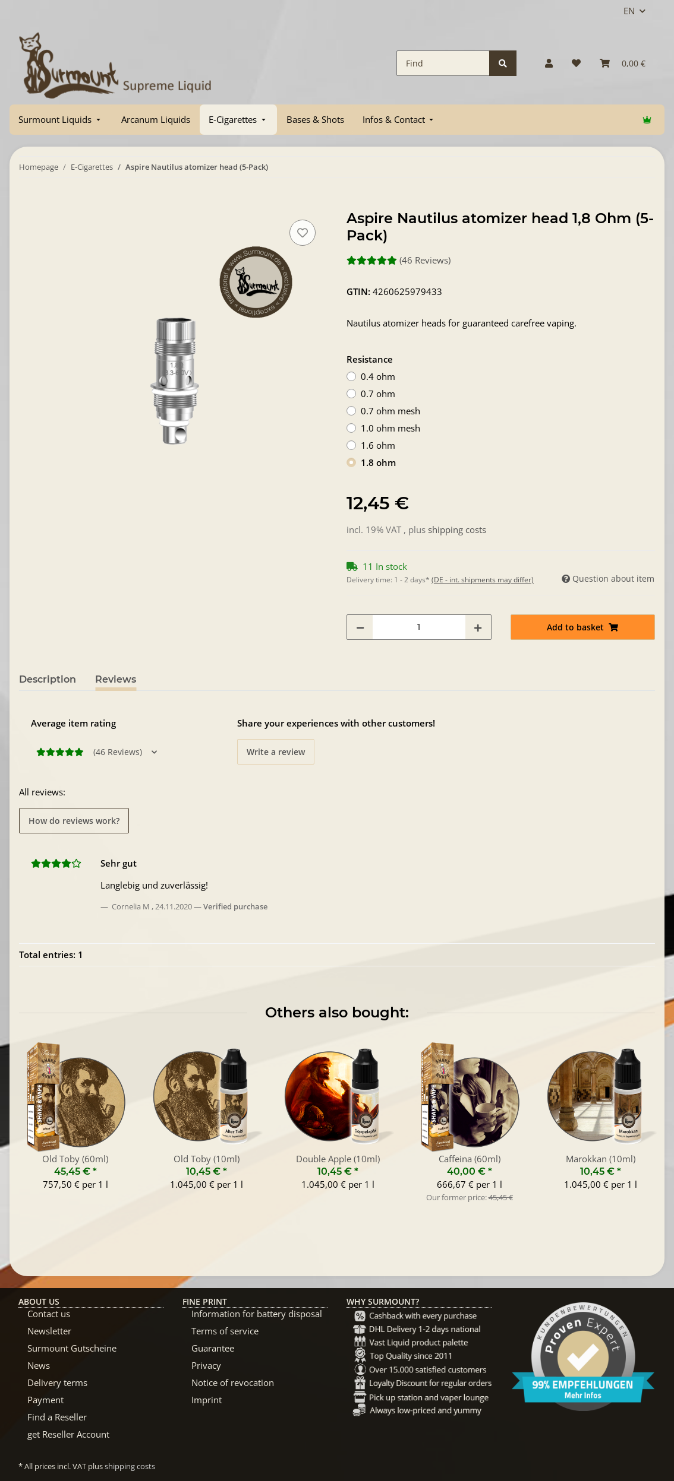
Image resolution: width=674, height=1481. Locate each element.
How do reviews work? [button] (74, 820)
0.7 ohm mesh (390, 411)
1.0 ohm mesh (390, 428)
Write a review (276, 751)
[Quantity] (419, 627)
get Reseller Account (68, 1434)
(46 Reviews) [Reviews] (399, 260)
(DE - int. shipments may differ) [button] (483, 580)
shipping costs (457, 529)
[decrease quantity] (360, 627)
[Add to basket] (28, 203)
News (38, 1365)
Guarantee (212, 1348)
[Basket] (622, 63)
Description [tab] (47, 679)
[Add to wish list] (302, 233)
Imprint (206, 1400)
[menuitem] (61, 119)
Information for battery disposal (256, 1314)
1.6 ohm (378, 445)
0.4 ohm (378, 376)
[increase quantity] (478, 627)
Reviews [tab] (115, 679)
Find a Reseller (57, 1417)
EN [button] (629, 11)
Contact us (48, 1314)
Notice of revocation (232, 1382)
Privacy (206, 1365)
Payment (45, 1400)
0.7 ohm (378, 393)
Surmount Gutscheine (71, 1348)
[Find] (443, 63)
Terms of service (225, 1331)
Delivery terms (57, 1382)
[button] (549, 63)
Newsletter (49, 1331)
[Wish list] (576, 63)
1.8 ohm (378, 462)
